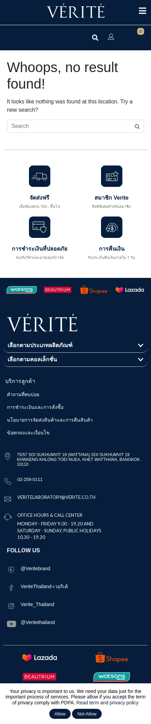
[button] (75, 346)
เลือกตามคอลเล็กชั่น (32, 359)
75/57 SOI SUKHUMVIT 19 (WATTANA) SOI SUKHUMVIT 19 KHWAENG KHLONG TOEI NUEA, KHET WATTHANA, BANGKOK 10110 (78, 459)
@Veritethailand (38, 622)
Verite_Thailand (37, 604)
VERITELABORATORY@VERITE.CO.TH (56, 497)
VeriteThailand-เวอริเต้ (44, 586)
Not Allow (87, 713)
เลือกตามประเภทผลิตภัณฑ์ (40, 345)
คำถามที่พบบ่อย (23, 394)
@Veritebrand (35, 568)
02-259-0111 (30, 479)
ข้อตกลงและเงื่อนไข (28, 432)
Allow (60, 713)
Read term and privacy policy (108, 702)
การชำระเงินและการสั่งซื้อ (35, 407)
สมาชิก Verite (111, 198)
